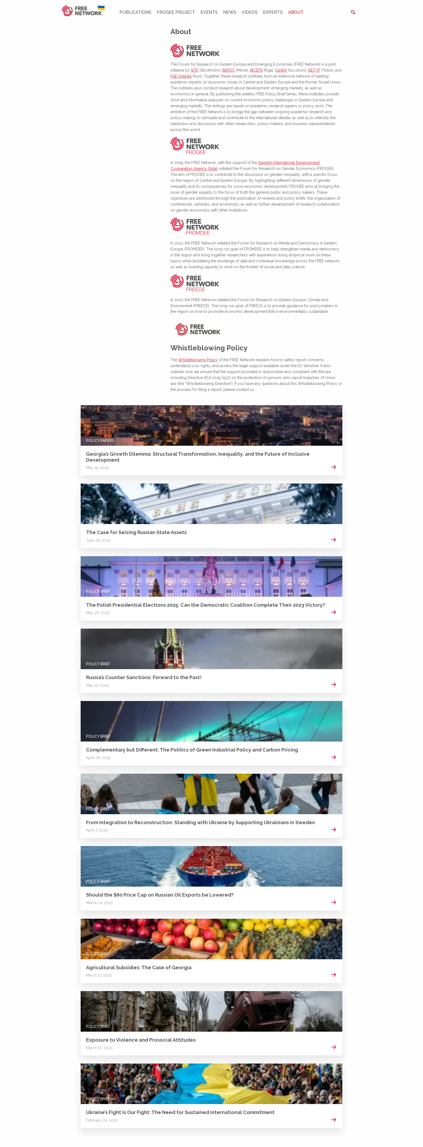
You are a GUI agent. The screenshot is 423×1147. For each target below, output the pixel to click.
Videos (250, 12)
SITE (194, 70)
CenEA (281, 70)
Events (209, 12)
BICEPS (256, 70)
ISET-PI (314, 70)
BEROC (228, 70)
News (229, 12)
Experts (273, 12)
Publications (135, 12)
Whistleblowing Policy (198, 360)
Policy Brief (98, 519)
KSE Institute (181, 76)
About (295, 12)
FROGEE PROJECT (176, 12)
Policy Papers (100, 440)
